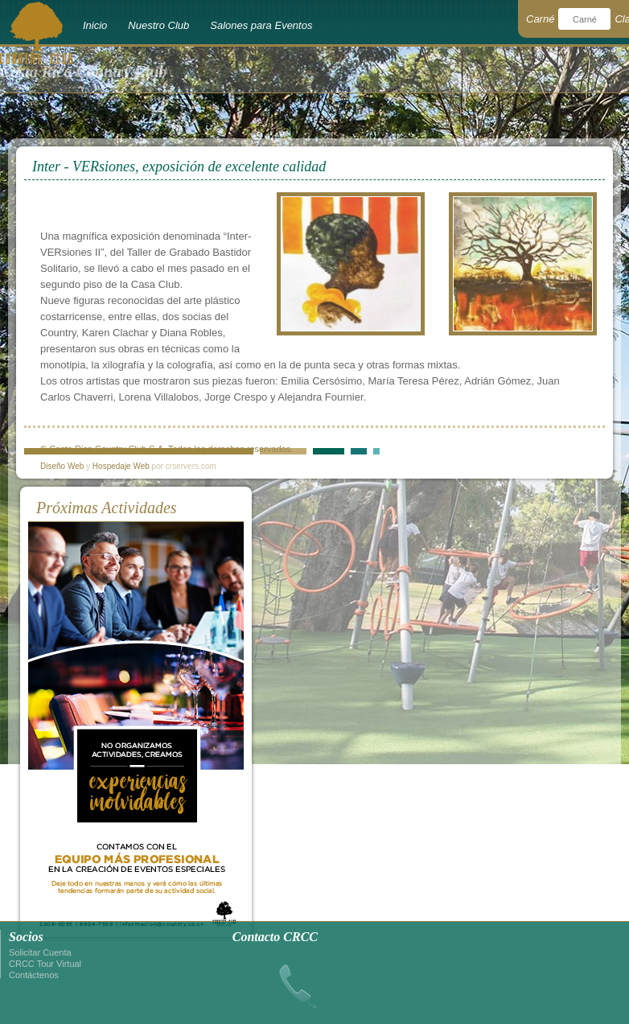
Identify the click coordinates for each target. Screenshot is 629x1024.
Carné (540, 19)
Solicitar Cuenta (40, 952)
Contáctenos (34, 975)
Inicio (95, 25)
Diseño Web (62, 466)
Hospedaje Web (121, 466)
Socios (26, 937)
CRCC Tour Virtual (45, 963)
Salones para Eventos (261, 25)
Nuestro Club (158, 25)
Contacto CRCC (275, 937)
